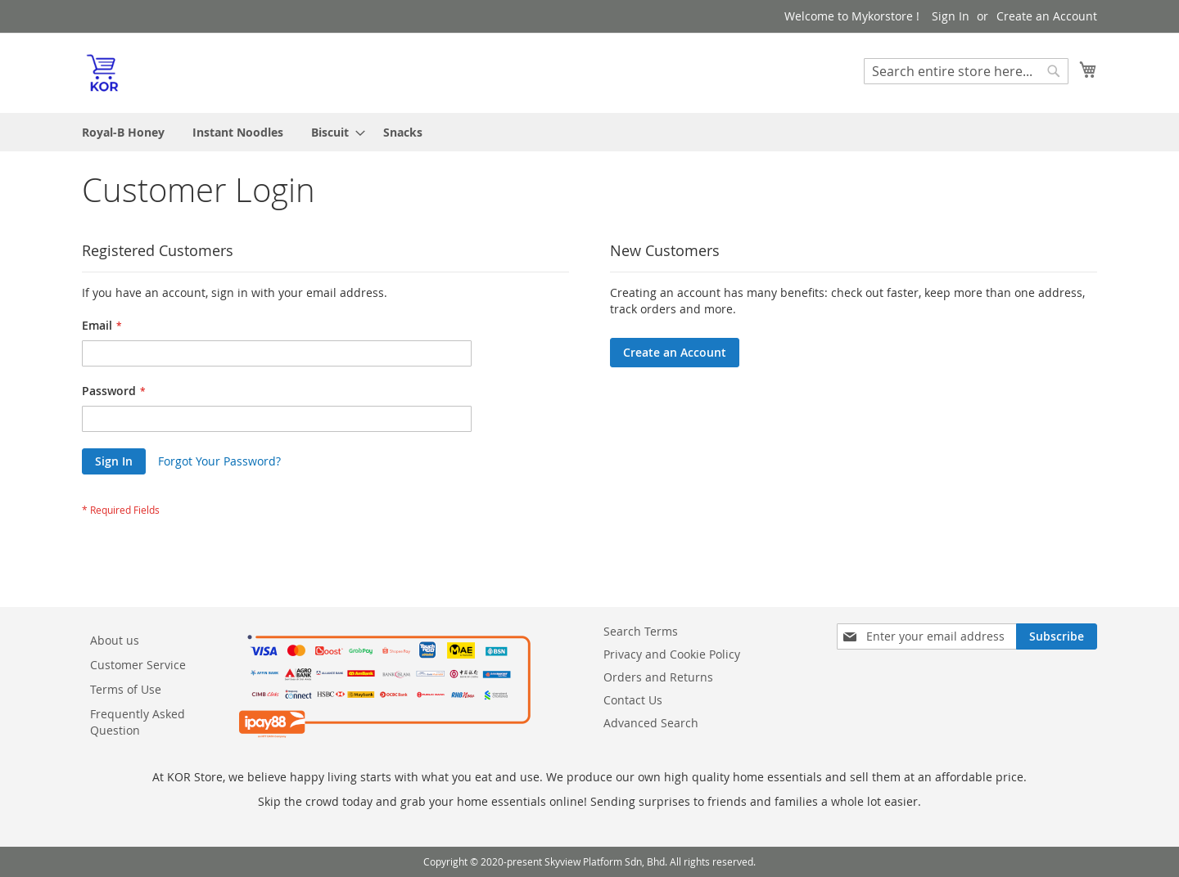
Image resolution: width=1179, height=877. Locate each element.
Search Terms (640, 631)
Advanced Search (650, 723)
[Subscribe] (1056, 636)
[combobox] (966, 71)
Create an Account (1046, 16)
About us (114, 640)
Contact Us (632, 700)
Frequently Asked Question (137, 722)
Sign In (950, 16)
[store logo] (102, 72)
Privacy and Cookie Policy (671, 654)
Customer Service (138, 664)
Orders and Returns (658, 677)
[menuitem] (123, 132)
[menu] (590, 132)
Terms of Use (125, 689)
